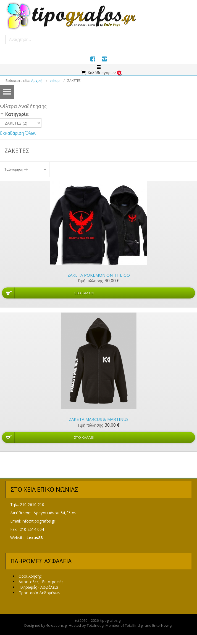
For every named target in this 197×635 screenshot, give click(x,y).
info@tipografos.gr (38, 521)
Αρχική (36, 80)
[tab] (98, 114)
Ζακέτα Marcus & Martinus (98, 419)
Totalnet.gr (96, 625)
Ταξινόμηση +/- (16, 169)
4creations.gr (57, 625)
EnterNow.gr (162, 625)
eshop (55, 80)
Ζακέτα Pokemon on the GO (98, 275)
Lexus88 (35, 537)
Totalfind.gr (134, 625)
